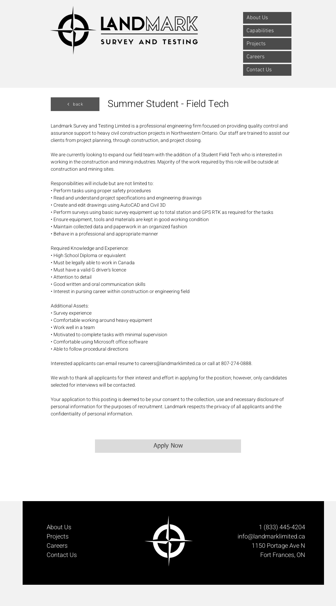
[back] (75, 104)
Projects (256, 43)
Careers (256, 56)
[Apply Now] (168, 446)
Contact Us (259, 69)
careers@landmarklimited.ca (170, 363)
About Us (257, 17)
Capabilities (260, 30)
